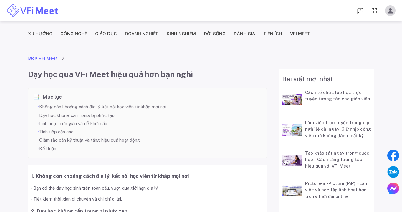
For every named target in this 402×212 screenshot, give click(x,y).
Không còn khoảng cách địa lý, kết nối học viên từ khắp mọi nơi (102, 106)
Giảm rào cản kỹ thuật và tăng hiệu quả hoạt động (89, 140)
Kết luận (47, 148)
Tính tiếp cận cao (56, 131)
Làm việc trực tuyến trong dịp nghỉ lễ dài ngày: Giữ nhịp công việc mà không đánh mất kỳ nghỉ (338, 130)
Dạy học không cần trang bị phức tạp (77, 115)
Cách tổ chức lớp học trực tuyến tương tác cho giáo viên (337, 95)
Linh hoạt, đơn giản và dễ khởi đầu (73, 123)
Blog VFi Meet (42, 58)
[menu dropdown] (360, 10)
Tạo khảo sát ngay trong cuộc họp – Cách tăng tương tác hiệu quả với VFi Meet (337, 159)
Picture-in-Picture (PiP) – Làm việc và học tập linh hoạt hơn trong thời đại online (337, 190)
